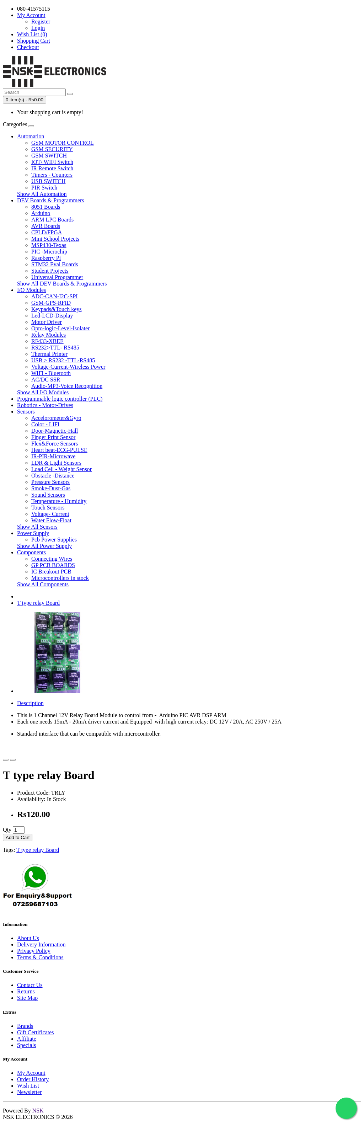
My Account (31, 1073)
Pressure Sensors (50, 482)
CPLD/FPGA (46, 232)
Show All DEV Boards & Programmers (62, 284)
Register (40, 21)
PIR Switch (44, 188)
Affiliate (26, 1039)
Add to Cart (18, 837)
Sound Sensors (48, 495)
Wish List (28, 1086)
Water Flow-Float (51, 520)
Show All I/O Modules (43, 392)
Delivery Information (41, 944)
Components (31, 552)
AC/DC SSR (45, 380)
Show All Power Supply (44, 546)
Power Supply (33, 533)
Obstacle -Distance (52, 476)
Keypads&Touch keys (56, 309)
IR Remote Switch (52, 168)
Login (38, 28)
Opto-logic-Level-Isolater (60, 328)
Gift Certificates (35, 1032)
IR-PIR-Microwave (53, 456)
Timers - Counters (52, 175)
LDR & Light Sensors (56, 463)
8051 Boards (45, 207)
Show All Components (43, 584)
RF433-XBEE (47, 341)
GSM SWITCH (49, 156)
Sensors (26, 412)
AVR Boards (45, 226)
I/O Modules (31, 290)
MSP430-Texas (48, 245)
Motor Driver (46, 322)
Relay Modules (48, 335)
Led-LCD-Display (52, 316)
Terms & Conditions (40, 957)
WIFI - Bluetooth (51, 373)
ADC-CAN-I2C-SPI (54, 296)
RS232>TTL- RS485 (55, 348)
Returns (26, 991)
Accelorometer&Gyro (56, 418)
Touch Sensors (48, 508)
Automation (30, 136)
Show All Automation (42, 194)
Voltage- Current (50, 514)
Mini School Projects (55, 239)
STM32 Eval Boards (54, 264)
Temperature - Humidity (58, 501)
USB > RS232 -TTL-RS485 (63, 360)
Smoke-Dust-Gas (50, 488)
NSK (38, 1111)
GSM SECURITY (52, 149)
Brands (25, 1026)
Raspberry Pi (46, 258)
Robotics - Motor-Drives (45, 405)
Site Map (27, 998)
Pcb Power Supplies (54, 540)
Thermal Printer (49, 354)
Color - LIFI (45, 424)
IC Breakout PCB (51, 572)
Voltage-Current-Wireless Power (68, 367)
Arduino (40, 213)
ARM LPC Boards (52, 220)
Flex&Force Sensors (54, 444)
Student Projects (49, 271)
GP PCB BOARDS (53, 565)
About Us (28, 938)
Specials (26, 1045)
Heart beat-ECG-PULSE (59, 450)
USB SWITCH (48, 181)
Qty (7, 830)
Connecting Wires (51, 559)
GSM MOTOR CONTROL (62, 143)
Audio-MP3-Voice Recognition (66, 386)
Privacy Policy (33, 951)
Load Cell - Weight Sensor (61, 469)
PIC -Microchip (49, 252)
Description (30, 703)
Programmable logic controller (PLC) (59, 399)
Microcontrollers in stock (60, 578)
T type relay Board (38, 603)
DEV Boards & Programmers (50, 200)
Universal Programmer (57, 277)
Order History (33, 1079)
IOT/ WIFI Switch (52, 162)
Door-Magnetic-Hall (54, 431)
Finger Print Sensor (53, 437)
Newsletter (29, 1092)
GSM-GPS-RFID (51, 303)
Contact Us (30, 985)
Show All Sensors (37, 527)
